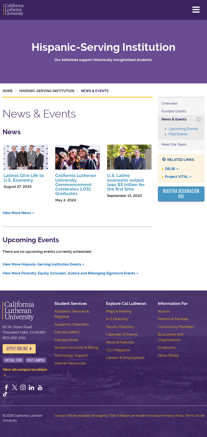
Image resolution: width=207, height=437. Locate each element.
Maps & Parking (119, 311)
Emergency (100, 416)
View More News (17, 213)
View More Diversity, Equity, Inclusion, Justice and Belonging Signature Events (69, 273)
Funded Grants (173, 111)
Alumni (164, 311)
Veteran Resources (70, 363)
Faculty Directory (120, 327)
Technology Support (71, 355)
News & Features (120, 342)
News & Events (173, 119)
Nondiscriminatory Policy (166, 416)
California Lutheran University (14, 10)
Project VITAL (176, 176)
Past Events (178, 134)
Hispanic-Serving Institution (103, 47)
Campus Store (66, 340)
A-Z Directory (117, 319)
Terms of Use (194, 416)
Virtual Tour (13, 360)
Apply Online (17, 349)
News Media (168, 355)
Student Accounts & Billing (76, 347)
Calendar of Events (121, 334)
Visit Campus (36, 360)
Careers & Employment (125, 357)
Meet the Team (173, 144)
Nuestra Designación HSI (181, 194)
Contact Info (63, 416)
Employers (167, 347)
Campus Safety (67, 332)
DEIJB (170, 169)
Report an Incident (133, 416)
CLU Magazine (118, 350)
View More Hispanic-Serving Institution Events (42, 264)
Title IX (114, 416)
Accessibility (82, 416)
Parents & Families (173, 319)
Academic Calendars (71, 324)
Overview (169, 103)
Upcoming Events (183, 129)
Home (8, 91)
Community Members (176, 327)
